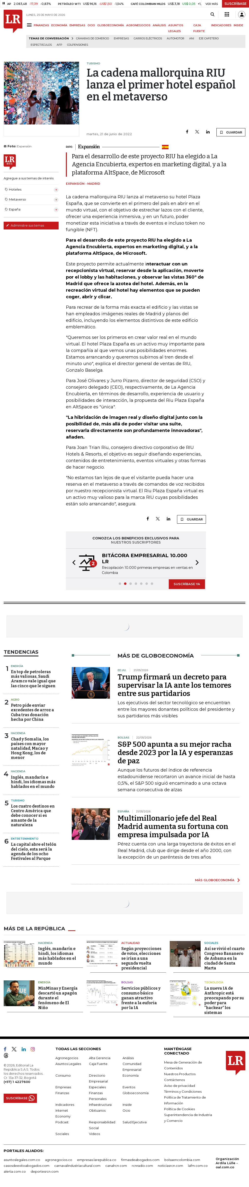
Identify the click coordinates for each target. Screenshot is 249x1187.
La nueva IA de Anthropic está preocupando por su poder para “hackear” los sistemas (224, 1000)
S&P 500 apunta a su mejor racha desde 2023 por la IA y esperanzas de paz (175, 752)
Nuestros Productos (180, 1074)
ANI (191, 38)
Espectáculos (41, 44)
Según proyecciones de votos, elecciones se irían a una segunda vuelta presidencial (141, 958)
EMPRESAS (77, 25)
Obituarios (97, 1110)
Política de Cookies (179, 1109)
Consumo (63, 1075)
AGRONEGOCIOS (138, 25)
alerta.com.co (15, 1171)
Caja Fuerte (98, 1063)
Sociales (211, 942)
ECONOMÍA (59, 25)
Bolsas (127, 982)
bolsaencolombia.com (182, 1159)
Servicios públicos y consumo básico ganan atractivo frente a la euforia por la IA (140, 998)
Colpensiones (77, 44)
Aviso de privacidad (179, 1085)
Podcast (62, 1122)
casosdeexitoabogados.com (26, 1165)
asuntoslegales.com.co (22, 1159)
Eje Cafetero (209, 38)
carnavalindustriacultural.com (77, 1165)
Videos (94, 1133)
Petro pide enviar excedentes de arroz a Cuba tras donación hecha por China (32, 712)
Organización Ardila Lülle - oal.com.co (227, 1163)
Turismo (18, 800)
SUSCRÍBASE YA (187, 584)
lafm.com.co (198, 1165)
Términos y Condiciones (183, 1091)
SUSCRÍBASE (235, 3)
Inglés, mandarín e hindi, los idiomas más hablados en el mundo (33, 782)
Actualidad (130, 942)
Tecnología (213, 982)
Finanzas (62, 1093)
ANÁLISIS (159, 25)
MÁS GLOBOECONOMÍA (214, 880)
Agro (15, 699)
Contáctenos (174, 1079)
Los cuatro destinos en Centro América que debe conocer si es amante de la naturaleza (33, 815)
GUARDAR (231, 132)
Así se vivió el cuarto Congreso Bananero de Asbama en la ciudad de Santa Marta (224, 958)
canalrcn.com (116, 1165)
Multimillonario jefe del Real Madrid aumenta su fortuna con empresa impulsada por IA (173, 826)
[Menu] (30, 25)
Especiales (97, 1087)
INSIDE (238, 25)
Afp (59, 44)
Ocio (126, 1110)
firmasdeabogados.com (140, 1159)
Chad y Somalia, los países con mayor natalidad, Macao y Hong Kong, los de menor (30, 748)
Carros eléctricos (148, 38)
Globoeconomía (136, 1093)
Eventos (129, 1087)
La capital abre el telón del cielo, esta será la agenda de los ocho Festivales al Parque (33, 851)
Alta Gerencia (99, 1058)
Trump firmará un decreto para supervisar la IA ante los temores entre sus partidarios (174, 685)
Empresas (121, 38)
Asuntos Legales (68, 1063)
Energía (17, 666)
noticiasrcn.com (170, 1165)
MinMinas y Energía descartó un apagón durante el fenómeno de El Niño (58, 998)
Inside (127, 1104)
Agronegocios (66, 1058)
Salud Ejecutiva (135, 1122)
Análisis (128, 1058)
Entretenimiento (24, 838)
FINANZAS (41, 25)
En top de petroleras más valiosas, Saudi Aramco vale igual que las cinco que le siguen (33, 678)
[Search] (212, 14)
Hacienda (18, 733)
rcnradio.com (142, 1165)
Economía (131, 1075)
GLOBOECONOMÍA (110, 25)
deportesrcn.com (45, 1171)
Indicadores (64, 1104)
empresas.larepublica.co (96, 1159)
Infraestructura (100, 1104)
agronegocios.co (58, 1159)
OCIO (91, 25)
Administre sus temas (25, 225)
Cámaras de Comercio (92, 38)
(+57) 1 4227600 (17, 1081)
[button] (72, 563)
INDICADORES (221, 25)
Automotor (175, 38)
